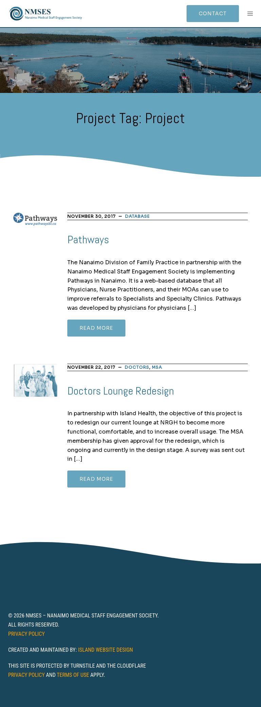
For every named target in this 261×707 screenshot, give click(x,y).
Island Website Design (105, 650)
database (137, 216)
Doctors (137, 367)
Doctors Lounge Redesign (120, 391)
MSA (157, 367)
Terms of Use (73, 675)
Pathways (88, 239)
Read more (96, 328)
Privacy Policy (26, 634)
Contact (213, 14)
